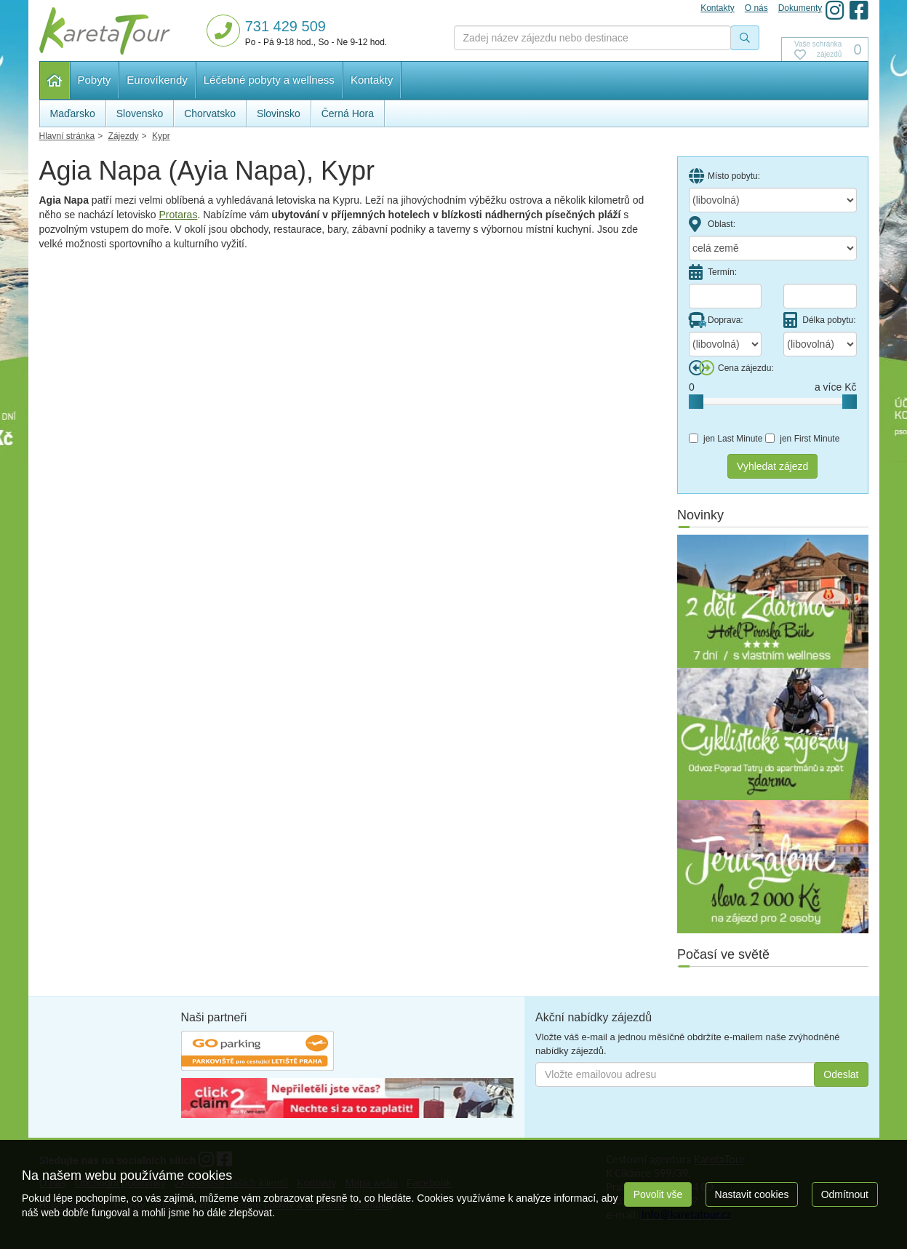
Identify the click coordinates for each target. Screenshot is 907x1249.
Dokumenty (800, 8)
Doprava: (716, 320)
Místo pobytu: (724, 176)
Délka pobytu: (819, 320)
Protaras (178, 214)
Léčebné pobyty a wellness (269, 79)
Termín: (713, 272)
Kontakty (372, 79)
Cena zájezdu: (731, 368)
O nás (756, 8)
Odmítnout (844, 1194)
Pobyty (94, 79)
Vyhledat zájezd (772, 466)
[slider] (696, 401)
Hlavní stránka (55, 80)
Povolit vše (658, 1194)
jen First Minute (802, 439)
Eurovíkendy (157, 79)
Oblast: (712, 224)
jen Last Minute (725, 439)
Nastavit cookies (752, 1194)
